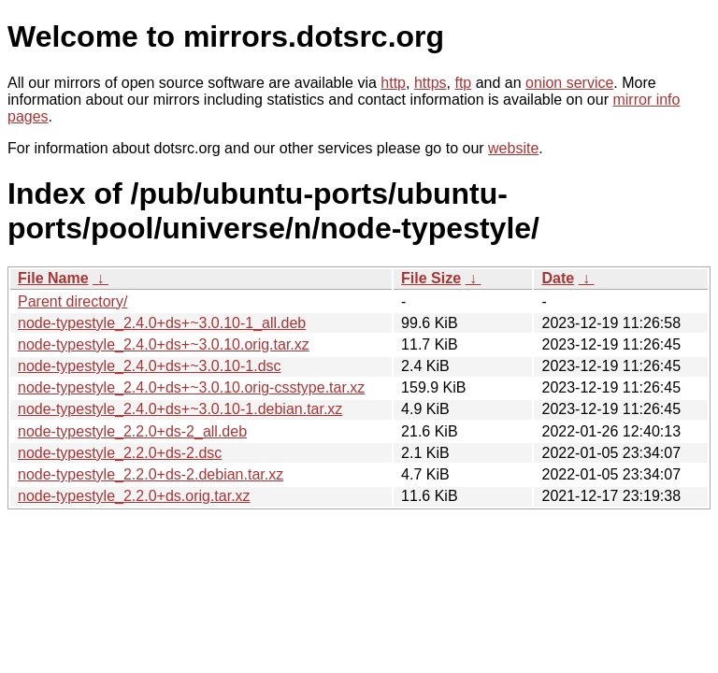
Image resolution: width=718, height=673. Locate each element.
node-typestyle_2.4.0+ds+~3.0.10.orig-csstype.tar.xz (191, 387)
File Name (53, 278)
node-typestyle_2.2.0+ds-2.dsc (120, 453)
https (430, 83)
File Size (431, 278)
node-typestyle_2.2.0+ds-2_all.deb (132, 431)
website (513, 148)
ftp (462, 83)
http (393, 83)
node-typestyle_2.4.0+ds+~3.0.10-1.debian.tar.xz (180, 409)
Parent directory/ (72, 301)
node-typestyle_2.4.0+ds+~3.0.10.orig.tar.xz (163, 344)
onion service (569, 83)
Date (557, 278)
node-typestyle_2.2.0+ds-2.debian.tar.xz (150, 474)
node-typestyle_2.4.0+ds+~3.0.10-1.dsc (149, 366)
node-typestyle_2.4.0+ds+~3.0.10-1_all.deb (162, 323)
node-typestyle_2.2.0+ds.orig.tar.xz (134, 496)
